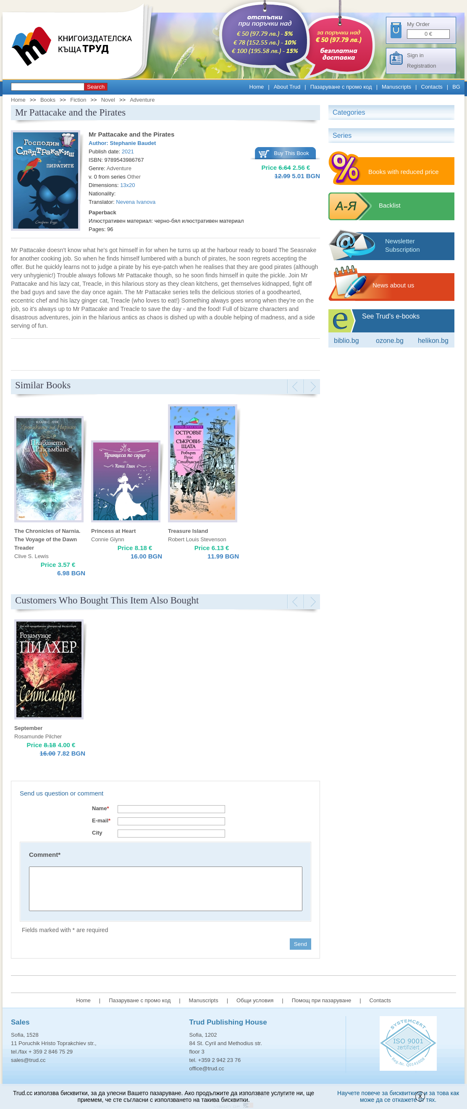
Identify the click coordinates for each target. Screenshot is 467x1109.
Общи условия (254, 1000)
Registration (421, 66)
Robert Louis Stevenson (197, 539)
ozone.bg (390, 340)
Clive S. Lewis (31, 556)
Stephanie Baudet (133, 143)
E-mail (101, 820)
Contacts (432, 87)
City (97, 833)
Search (96, 87)
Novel (108, 100)
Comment (44, 854)
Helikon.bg (433, 340)
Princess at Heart (113, 531)
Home (256, 87)
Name (100, 808)
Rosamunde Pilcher (38, 736)
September (28, 728)
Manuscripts (396, 87)
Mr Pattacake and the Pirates (131, 134)
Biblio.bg (346, 340)
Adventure (142, 100)
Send (300, 944)
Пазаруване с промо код (341, 87)
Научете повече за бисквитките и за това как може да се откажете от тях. (398, 1096)
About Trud (287, 87)
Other (134, 177)
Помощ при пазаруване (322, 1000)
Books (47, 100)
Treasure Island (188, 531)
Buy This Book (291, 153)
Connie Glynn (107, 539)
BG (456, 87)
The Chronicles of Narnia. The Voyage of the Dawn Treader (47, 539)
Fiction (78, 100)
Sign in (415, 55)
